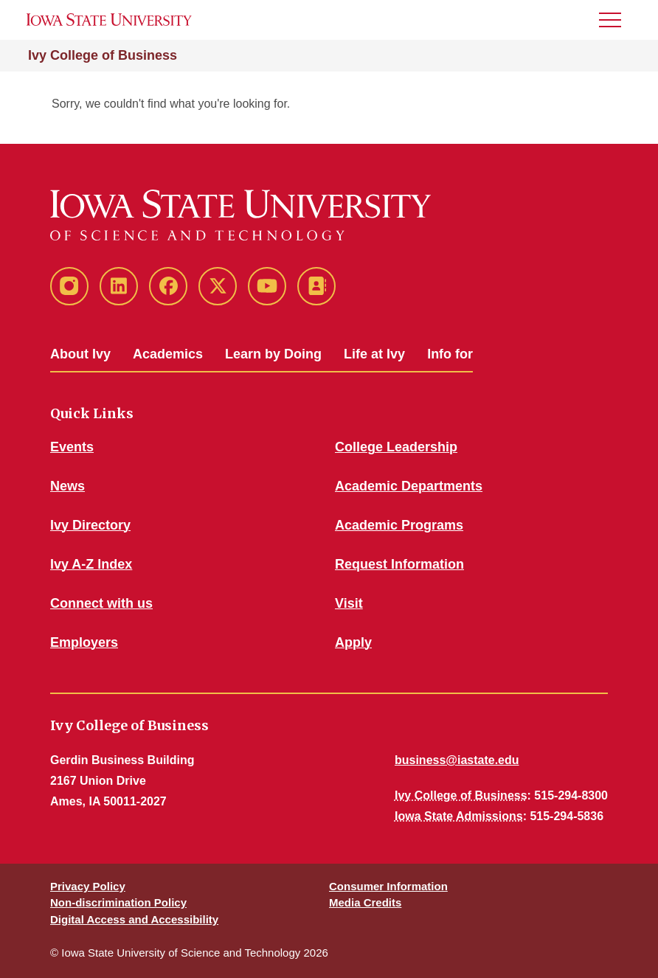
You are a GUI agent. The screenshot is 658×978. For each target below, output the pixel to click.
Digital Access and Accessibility (134, 919)
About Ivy (80, 354)
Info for (450, 354)
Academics (168, 354)
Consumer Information (388, 886)
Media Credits (365, 902)
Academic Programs (399, 525)
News (67, 486)
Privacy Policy (87, 886)
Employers (84, 642)
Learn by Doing (273, 354)
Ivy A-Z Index (91, 564)
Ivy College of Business (102, 55)
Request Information (399, 564)
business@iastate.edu (457, 760)
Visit (349, 603)
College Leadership (396, 447)
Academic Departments (408, 486)
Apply (353, 642)
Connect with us (101, 603)
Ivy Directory (90, 525)
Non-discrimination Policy (118, 902)
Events (72, 447)
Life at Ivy (374, 354)
